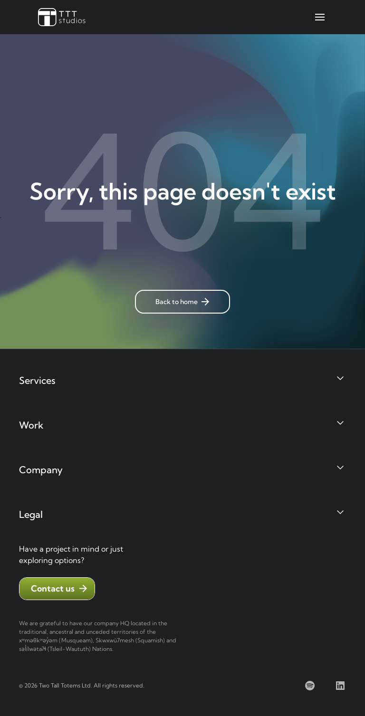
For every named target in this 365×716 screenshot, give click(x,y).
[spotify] (310, 685)
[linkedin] (340, 685)
